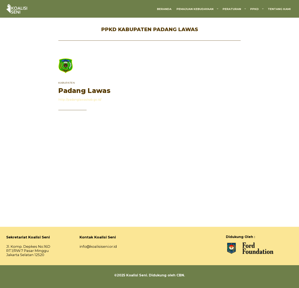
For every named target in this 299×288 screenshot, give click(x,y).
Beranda (164, 9)
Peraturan (232, 9)
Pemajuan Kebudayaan (194, 9)
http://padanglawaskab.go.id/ (80, 99)
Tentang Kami (279, 9)
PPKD (254, 9)
